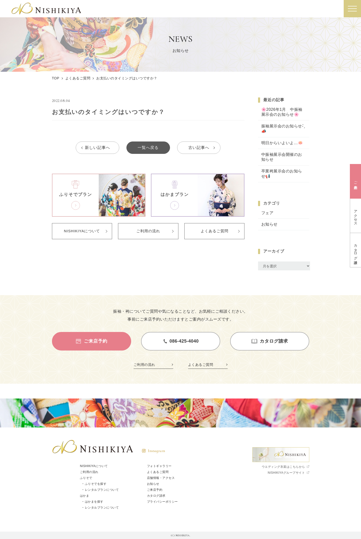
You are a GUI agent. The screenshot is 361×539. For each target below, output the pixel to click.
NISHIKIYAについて (82, 231)
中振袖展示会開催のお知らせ (281, 157)
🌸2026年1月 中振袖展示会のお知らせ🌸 (282, 112)
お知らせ (269, 224)
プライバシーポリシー (162, 501)
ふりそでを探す (96, 484)
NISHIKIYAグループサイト (286, 472)
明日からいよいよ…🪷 (282, 143)
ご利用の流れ (148, 231)
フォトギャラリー (159, 466)
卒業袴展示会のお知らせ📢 (281, 173)
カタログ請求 (156, 495)
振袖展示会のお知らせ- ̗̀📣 (283, 128)
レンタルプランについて (102, 490)
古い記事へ (198, 147)
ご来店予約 (155, 490)
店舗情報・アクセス (161, 478)
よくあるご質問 (214, 231)
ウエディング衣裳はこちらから (283, 467)
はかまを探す (94, 501)
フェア (267, 213)
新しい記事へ (97, 147)
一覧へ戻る (148, 147)
